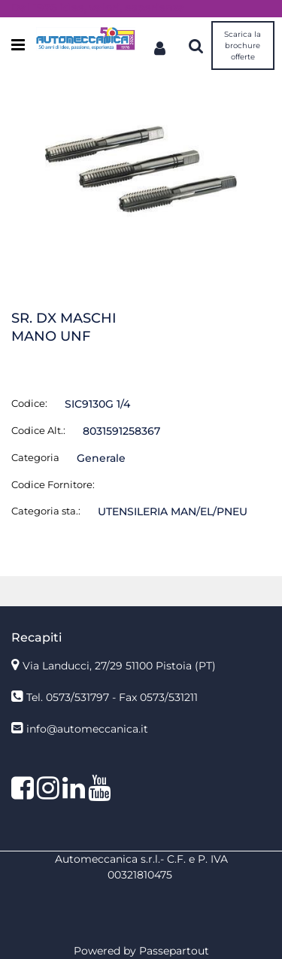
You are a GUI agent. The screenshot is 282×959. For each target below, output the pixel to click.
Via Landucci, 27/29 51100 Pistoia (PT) (119, 665)
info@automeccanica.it (87, 729)
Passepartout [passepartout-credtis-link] (174, 950)
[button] (141, 168)
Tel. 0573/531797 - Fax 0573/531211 (112, 697)
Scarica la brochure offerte (242, 45)
